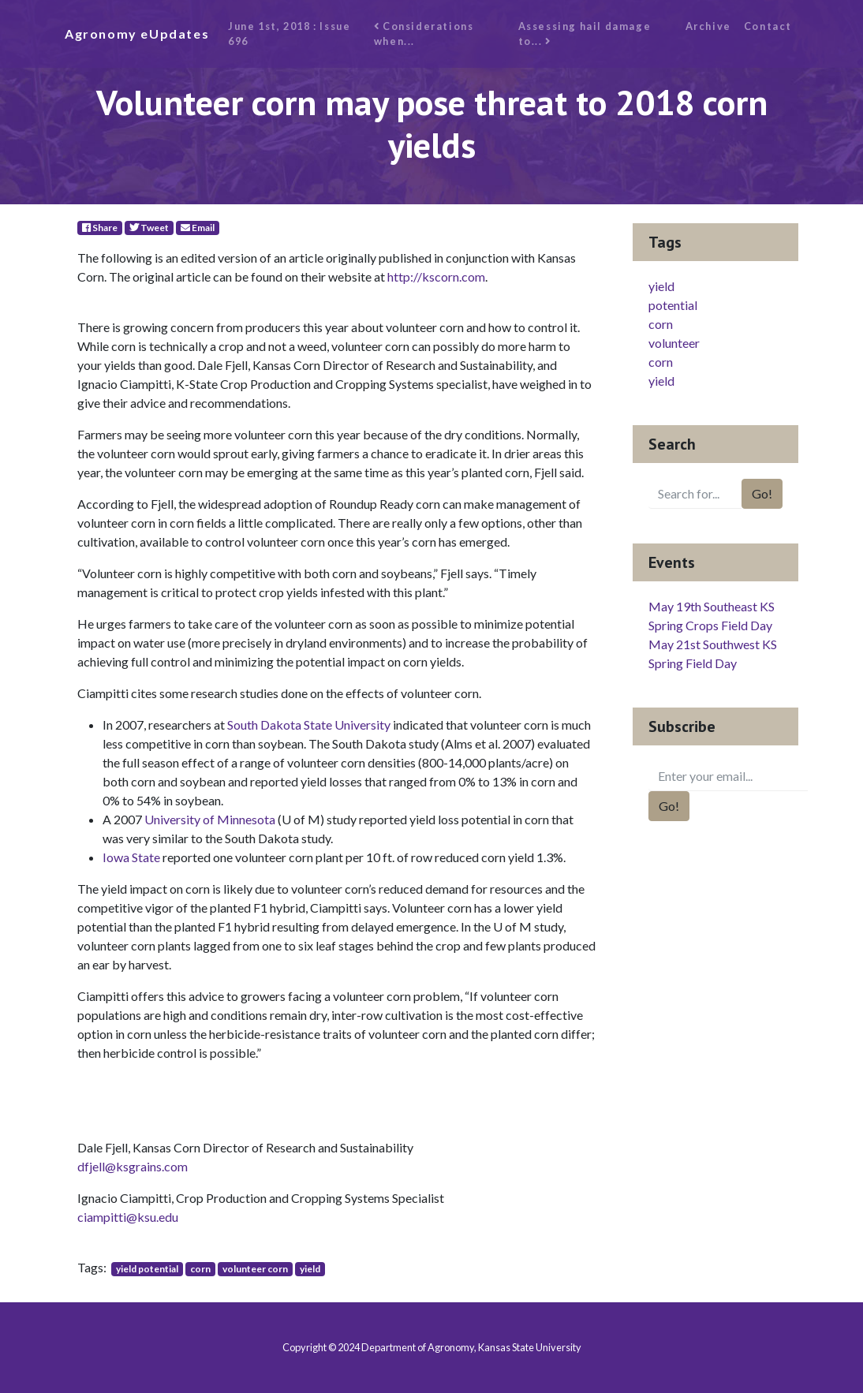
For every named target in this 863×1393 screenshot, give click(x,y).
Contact (768, 26)
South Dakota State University (308, 724)
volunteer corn (255, 1269)
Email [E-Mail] (198, 227)
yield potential (147, 1269)
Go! (762, 493)
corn (200, 1269)
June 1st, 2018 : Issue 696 (289, 33)
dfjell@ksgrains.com (132, 1166)
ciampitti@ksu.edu (127, 1216)
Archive (708, 26)
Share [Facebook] (100, 227)
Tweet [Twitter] (149, 227)
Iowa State (133, 857)
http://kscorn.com (436, 276)
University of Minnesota (209, 819)
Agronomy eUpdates (137, 33)
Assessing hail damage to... (585, 33)
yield (310, 1269)
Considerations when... (424, 33)
